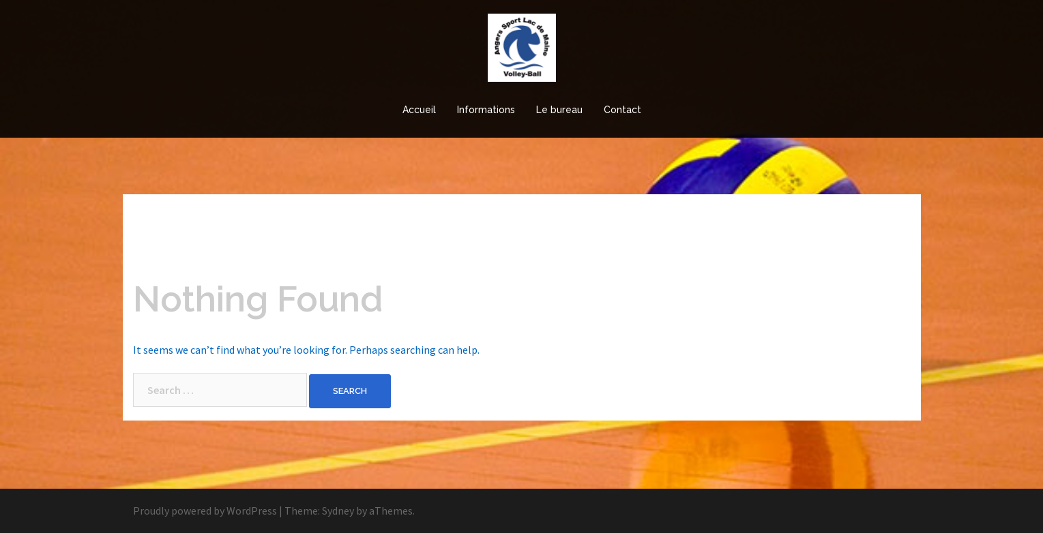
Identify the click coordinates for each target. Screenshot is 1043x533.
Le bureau (559, 109)
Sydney (338, 510)
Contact (622, 109)
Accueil (419, 109)
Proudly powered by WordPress (205, 510)
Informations (486, 109)
